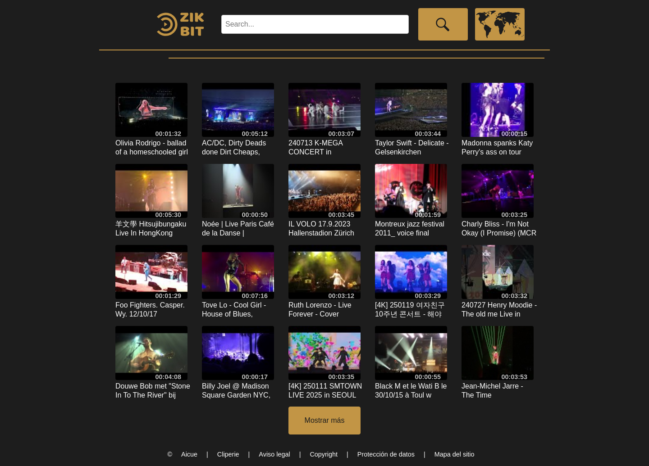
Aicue (189, 454)
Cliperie (228, 454)
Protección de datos (386, 454)
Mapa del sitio (454, 454)
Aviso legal (274, 454)
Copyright (324, 454)
